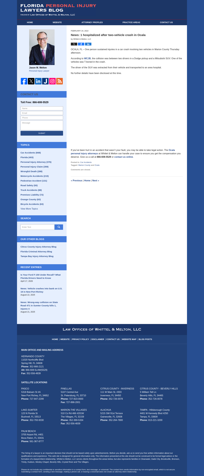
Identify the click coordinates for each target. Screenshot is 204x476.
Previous (76, 180)
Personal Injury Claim (33, 165)
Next (95, 180)
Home (30, 22)
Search (59, 223)
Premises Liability (31, 191)
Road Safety (28, 183)
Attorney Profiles (92, 22)
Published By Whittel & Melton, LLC (158, 10)
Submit (41, 133)
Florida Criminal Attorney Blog (35, 247)
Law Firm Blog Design (169, 467)
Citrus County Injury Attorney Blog (37, 242)
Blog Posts (145, 328)
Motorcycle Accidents (33, 174)
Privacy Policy (82, 328)
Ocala (97, 165)
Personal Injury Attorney (35, 161)
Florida (26, 156)
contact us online (123, 157)
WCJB (87, 58)
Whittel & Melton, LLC (46, 467)
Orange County (30, 196)
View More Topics (29, 205)
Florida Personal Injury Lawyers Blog (58, 10)
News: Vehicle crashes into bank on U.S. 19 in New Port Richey (41, 284)
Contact (166, 22)
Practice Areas (131, 22)
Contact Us (28, 94)
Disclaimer (99, 328)
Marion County (84, 165)
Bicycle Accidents (31, 200)
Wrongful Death (31, 169)
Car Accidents (86, 162)
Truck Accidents (30, 187)
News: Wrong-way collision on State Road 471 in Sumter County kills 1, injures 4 (40, 297)
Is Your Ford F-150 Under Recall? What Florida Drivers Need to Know (39, 271)
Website (57, 22)
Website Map (129, 328)
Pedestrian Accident (33, 178)
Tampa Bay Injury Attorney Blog (36, 251)
